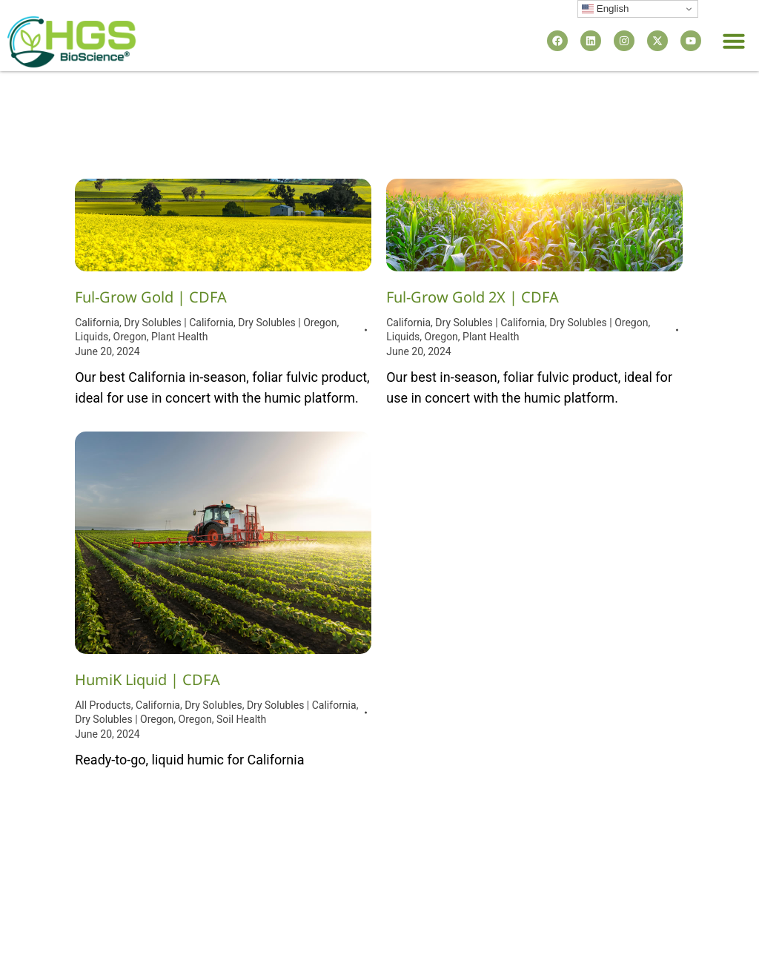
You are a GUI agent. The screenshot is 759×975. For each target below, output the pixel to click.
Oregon (130, 337)
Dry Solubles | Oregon (287, 322)
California (97, 322)
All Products (103, 705)
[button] (734, 41)
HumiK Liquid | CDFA (147, 680)
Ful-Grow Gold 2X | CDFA (472, 297)
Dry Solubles (213, 705)
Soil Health (241, 719)
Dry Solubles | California (178, 322)
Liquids (91, 337)
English (605, 9)
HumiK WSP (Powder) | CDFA (486, 550)
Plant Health (179, 337)
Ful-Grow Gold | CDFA (151, 297)
